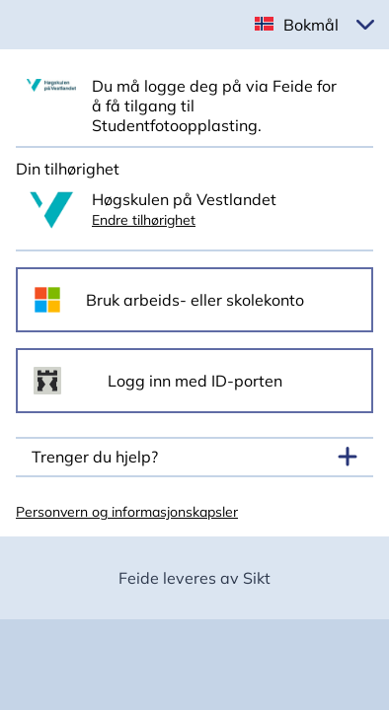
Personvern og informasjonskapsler (127, 512)
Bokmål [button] (311, 25)
